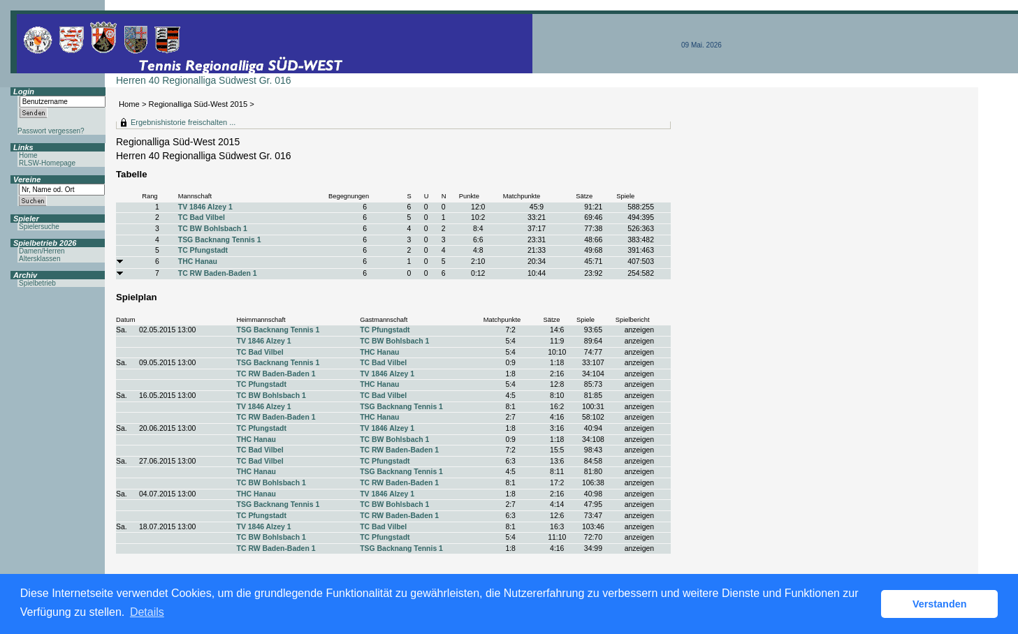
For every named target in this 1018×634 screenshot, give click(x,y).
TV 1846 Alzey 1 (205, 207)
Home (129, 104)
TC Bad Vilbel (201, 217)
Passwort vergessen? (51, 131)
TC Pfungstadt (203, 250)
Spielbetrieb (37, 283)
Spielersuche (39, 226)
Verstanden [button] (939, 604)
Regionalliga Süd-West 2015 (198, 104)
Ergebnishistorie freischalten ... (183, 122)
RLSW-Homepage (47, 163)
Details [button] (147, 612)
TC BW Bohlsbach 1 (212, 229)
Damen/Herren (42, 251)
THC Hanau (197, 261)
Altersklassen (39, 259)
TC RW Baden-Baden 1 (217, 273)
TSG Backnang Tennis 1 (219, 240)
